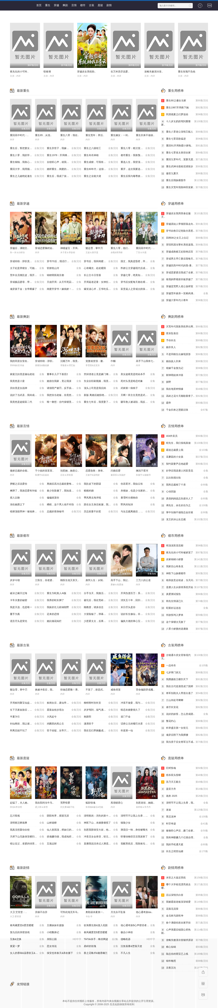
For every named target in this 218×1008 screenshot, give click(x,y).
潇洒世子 (101, 724)
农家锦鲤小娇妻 (184, 559)
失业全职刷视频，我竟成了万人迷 (102, 381)
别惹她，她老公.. (69, 470)
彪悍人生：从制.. (95, 580)
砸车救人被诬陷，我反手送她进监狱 (139, 402)
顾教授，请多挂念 (101, 607)
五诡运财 (64, 843)
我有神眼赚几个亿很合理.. (184, 837)
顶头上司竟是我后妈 (101, 388)
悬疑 (100, 5)
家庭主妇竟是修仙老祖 (27, 374)
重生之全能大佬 (101, 176)
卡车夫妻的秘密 (27, 600)
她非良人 (184, 347)
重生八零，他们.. (120, 248)
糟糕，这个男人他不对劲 (64, 504)
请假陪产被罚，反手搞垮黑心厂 (64, 388)
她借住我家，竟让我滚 (64, 381)
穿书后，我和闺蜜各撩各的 (101, 261)
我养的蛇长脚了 (64, 600)
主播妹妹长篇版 (64, 925)
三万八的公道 (143, 580)
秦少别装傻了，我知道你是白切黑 (65, 491)
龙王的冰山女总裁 (184, 519)
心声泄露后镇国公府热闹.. (184, 931)
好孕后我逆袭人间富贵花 (184, 471)
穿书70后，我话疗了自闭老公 (64, 261)
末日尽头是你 (138, 607)
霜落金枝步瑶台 (64, 710)
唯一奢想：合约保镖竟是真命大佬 (65, 402)
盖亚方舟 (184, 789)
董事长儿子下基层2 (64, 374)
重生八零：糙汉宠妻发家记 (138, 148)
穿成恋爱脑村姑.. (44, 248)
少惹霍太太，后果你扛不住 (101, 621)
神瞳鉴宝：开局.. (69, 248)
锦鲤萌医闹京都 (64, 275)
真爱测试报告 (184, 594)
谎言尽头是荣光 (27, 621)
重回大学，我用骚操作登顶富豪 (27, 169)
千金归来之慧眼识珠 (184, 410)
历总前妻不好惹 (101, 511)
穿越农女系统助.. (86, 71)
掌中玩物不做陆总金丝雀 (184, 512)
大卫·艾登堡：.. (18, 912)
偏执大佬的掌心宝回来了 (138, 621)
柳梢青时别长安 (101, 703)
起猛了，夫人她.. (19, 802)
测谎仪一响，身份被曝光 (138, 830)
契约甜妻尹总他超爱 (184, 464)
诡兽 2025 (184, 796)
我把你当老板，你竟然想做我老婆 (65, 395)
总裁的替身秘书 (64, 511)
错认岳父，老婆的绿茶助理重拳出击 (28, 843)
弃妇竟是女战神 (27, 388)
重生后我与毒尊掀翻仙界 (138, 176)
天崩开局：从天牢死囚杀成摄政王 (65, 282)
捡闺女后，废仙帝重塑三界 (64, 703)
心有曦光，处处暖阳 (101, 268)
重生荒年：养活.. (95, 135)
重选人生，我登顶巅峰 (138, 162)
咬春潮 (47, 71)
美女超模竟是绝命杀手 (138, 374)
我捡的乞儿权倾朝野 (64, 607)
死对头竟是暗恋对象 (138, 381)
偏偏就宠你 (64, 498)
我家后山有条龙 (184, 566)
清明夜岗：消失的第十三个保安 (101, 816)
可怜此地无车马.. (69, 912)
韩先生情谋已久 (184, 601)
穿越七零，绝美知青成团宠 (138, 275)
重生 (47, 5)
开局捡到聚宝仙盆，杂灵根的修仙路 (28, 703)
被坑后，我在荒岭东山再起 (101, 600)
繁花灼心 (184, 721)
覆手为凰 (27, 614)
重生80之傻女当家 (184, 100)
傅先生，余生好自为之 (184, 505)
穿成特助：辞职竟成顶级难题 (27, 261)
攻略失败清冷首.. (153, 71)
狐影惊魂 (90, 802)
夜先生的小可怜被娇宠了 (184, 552)
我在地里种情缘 (184, 389)
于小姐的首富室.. (44, 470)
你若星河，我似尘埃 (138, 484)
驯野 (184, 382)
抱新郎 (101, 717)
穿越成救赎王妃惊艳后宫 (184, 252)
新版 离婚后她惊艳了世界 (101, 395)
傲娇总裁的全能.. (19, 470)
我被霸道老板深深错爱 (184, 902)
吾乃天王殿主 (184, 782)
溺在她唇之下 (27, 504)
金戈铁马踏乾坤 (184, 916)
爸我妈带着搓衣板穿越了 (184, 279)
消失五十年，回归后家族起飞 (138, 600)
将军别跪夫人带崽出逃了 (184, 693)
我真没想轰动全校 (27, 830)
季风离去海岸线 (101, 498)
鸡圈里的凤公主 (64, 724)
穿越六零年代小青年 (184, 300)
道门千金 (138, 717)
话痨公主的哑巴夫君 (138, 724)
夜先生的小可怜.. (19, 71)
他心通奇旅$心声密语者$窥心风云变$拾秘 (139, 925)
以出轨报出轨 (184, 478)
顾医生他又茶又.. (69, 580)
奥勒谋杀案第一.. (95, 912)
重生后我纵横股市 (184, 180)
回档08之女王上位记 (184, 238)
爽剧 (65, 5)
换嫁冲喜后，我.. (44, 689)
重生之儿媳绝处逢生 (27, 176)
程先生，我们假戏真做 (184, 443)
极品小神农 (138, 932)
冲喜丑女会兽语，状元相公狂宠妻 (102, 836)
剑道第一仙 (138, 730)
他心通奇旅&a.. (144, 912)
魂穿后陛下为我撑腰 (184, 735)
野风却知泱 (138, 504)
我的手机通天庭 (184, 844)
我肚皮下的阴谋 (101, 484)
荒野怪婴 (65, 802)
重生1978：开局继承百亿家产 (64, 155)
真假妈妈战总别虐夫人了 (184, 498)
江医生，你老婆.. (44, 580)
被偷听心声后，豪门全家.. (184, 830)
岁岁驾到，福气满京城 (101, 710)
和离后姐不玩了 (27, 730)
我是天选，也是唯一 (27, 607)
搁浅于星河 (142, 470)
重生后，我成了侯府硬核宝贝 (64, 176)
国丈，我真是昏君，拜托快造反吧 (139, 261)
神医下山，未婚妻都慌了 (101, 823)
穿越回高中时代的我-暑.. (184, 265)
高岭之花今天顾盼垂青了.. (184, 396)
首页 (39, 5)
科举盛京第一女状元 (184, 728)
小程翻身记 (64, 932)
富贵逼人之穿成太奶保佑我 (138, 289)
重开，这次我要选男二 (138, 169)
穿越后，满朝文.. (19, 248)
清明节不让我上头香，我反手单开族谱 (139, 816)
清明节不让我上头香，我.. (184, 803)
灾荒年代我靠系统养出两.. (184, 326)
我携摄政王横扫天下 (184, 679)
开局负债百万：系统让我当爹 (138, 593)
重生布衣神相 (101, 155)
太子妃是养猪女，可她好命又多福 (28, 268)
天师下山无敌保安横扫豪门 (27, 836)
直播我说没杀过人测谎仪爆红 (101, 843)
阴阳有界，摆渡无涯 (64, 816)
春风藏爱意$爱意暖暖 (101, 932)
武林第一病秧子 (138, 388)
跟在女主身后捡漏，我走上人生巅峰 (102, 504)
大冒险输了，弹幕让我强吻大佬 (101, 614)
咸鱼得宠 (115, 689)
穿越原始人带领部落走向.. (184, 224)
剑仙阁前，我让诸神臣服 (27, 724)
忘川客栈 (27, 816)
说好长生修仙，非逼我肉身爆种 (138, 614)
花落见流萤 (184, 909)
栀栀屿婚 (101, 491)
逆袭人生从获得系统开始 (184, 587)
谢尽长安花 (184, 707)
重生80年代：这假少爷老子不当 (101, 169)
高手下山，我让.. (120, 580)
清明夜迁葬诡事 (27, 823)
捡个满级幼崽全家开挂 (184, 923)
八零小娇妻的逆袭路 (184, 629)
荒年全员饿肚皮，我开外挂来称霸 (28, 275)
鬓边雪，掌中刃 (94, 248)
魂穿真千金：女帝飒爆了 (27, 289)
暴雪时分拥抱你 (138, 498)
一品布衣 (184, 665)
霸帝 (184, 403)
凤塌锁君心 (117, 802)
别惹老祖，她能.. (145, 802)
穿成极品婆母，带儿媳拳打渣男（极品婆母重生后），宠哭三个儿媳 (28, 282)
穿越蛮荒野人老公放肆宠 (184, 286)
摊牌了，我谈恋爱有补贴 (27, 491)
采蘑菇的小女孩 (184, 457)
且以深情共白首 (184, 895)
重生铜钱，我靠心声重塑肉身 (27, 162)
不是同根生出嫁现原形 (184, 354)
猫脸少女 (138, 823)
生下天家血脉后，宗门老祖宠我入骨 (28, 710)
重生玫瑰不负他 (186, 71)
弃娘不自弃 (41, 912)
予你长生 (184, 340)
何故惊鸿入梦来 (184, 615)
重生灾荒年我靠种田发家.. (184, 187)
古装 (91, 5)
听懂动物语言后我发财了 (138, 836)
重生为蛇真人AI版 (64, 593)
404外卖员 (184, 436)
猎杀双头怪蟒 (184, 775)
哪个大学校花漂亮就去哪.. (184, 886)
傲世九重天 (184, 173)
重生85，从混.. (43, 135)
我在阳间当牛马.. (44, 802)
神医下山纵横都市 (184, 573)
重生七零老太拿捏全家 (184, 152)
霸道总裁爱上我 (184, 450)
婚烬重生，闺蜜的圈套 (64, 169)
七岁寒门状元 (184, 672)
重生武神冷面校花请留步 (184, 166)
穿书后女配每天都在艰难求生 (138, 282)
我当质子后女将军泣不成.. (184, 742)
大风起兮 (64, 717)
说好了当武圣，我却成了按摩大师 (28, 395)
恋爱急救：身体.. (95, 470)
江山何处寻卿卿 (184, 700)
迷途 (184, 810)
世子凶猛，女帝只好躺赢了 (64, 730)
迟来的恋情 (64, 614)
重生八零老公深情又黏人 (184, 132)
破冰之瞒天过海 (27, 593)
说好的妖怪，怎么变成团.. (184, 714)
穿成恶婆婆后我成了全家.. (184, 272)
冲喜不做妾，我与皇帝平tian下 (138, 703)
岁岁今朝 (15, 580)
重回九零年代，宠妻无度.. (184, 159)
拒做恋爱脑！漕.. (69, 689)
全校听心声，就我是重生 (64, 162)
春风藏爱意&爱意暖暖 (27, 925)
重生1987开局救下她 (184, 107)
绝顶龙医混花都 (184, 545)
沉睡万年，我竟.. (69, 361)
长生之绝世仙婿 (184, 851)
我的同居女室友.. (19, 361)
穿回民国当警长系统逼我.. (184, 245)
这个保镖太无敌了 (184, 622)
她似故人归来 (184, 361)
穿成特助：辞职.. (44, 361)
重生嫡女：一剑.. (120, 135)
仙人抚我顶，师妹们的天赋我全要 (65, 830)
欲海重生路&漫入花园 (101, 925)
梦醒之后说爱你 (27, 484)
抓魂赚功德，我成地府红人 (64, 836)
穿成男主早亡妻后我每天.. (184, 259)
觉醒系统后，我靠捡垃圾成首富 (138, 843)
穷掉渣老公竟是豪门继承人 (101, 374)
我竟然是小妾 (27, 381)
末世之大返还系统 (184, 877)
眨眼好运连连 (184, 608)
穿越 (56, 5)
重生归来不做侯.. (145, 135)
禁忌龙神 (184, 816)
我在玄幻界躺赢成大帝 (101, 730)
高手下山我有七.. (145, 361)
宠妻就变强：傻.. (95, 361)
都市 (82, 5)
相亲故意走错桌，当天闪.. (184, 580)
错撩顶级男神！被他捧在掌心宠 (27, 511)
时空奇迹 (184, 823)
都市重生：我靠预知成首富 (138, 155)
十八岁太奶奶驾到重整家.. (184, 123)
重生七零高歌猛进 (184, 139)
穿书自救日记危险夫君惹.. (184, 231)
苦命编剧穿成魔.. (145, 689)
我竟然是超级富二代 (27, 402)
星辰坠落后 (184, 333)
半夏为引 (27, 717)
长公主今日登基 (101, 275)
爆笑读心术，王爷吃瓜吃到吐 (101, 289)
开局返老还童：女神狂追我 (101, 282)
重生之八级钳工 (101, 148)
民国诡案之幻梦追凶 (184, 114)
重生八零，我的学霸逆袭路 (27, 155)
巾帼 (113, 361)
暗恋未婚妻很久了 (138, 710)
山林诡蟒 (64, 823)
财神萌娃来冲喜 (184, 375)
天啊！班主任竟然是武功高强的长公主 (139, 395)
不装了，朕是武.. (95, 689)
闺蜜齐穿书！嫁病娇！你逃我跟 (64, 289)
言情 (74, 5)
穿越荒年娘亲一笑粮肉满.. (184, 293)
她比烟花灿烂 (64, 621)
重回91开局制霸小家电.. (184, 145)
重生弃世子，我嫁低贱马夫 (64, 148)
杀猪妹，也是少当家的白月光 (138, 491)
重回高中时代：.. (19, 135)
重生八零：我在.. (69, 135)
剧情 (109, 5)
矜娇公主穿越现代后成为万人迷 (138, 268)
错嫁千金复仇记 (184, 368)
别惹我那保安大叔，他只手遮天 (101, 830)
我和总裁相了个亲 (184, 485)
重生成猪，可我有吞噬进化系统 (101, 162)
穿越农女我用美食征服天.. (184, 215)
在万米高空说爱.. (120, 71)
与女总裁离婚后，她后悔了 (138, 511)
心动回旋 (184, 491)
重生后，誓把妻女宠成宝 (27, 148)
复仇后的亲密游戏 (27, 932)
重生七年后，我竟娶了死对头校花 (102, 402)
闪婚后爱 (115, 470)
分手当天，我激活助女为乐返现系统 (102, 593)
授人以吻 (27, 498)
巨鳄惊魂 (184, 768)
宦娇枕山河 (64, 268)
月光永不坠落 (118, 912)
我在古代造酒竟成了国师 (184, 686)
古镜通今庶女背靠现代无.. (184, 656)
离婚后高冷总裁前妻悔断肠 (64, 484)
